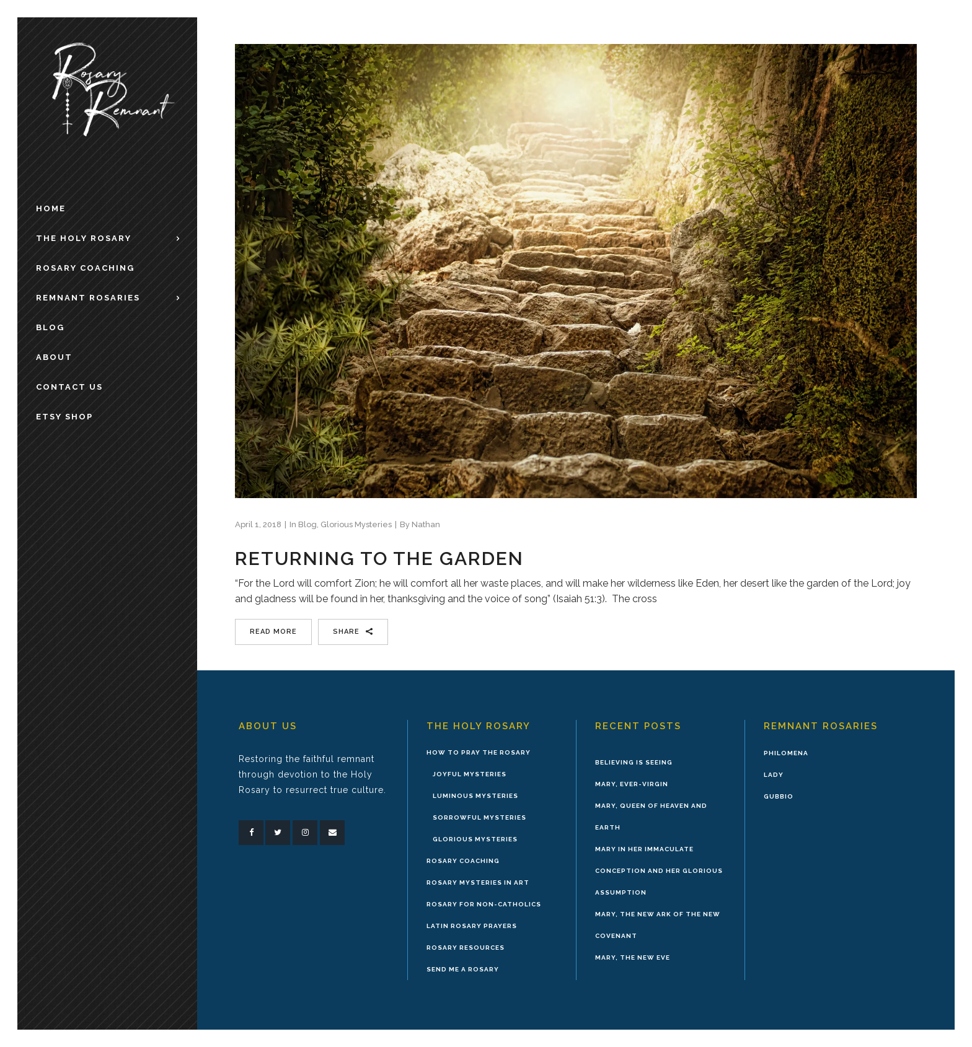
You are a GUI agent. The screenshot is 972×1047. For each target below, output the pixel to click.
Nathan (426, 524)
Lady (774, 774)
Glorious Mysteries (356, 524)
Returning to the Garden (379, 558)
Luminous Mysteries (475, 795)
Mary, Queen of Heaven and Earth (651, 816)
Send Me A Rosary (462, 969)
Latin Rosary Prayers (471, 925)
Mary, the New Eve (632, 957)
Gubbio (778, 796)
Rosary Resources (465, 947)
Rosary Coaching (463, 860)
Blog (307, 524)
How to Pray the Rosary (478, 752)
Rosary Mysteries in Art (477, 882)
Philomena (786, 753)
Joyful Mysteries (469, 774)
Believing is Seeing (634, 762)
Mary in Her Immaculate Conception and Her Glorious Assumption (659, 871)
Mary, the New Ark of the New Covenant (657, 925)
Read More (273, 632)
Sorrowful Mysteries (479, 817)
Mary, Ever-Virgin (631, 784)
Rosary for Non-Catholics (483, 904)
